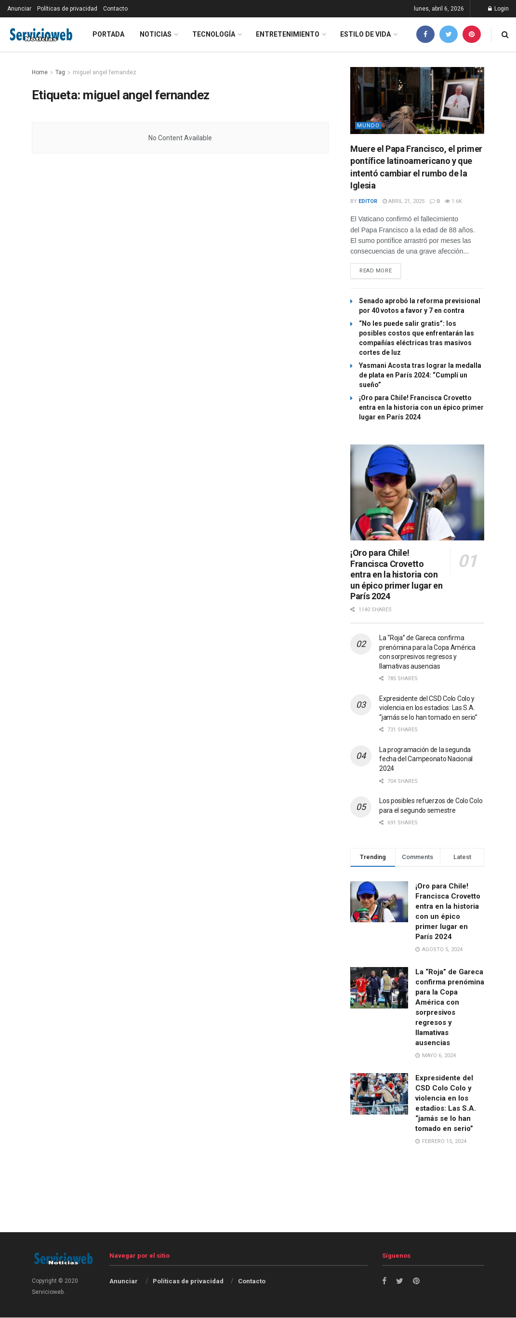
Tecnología (213, 34)
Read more (375, 272)
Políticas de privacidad (67, 8)
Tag (60, 72)
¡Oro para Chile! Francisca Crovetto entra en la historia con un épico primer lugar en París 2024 (421, 407)
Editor (367, 201)
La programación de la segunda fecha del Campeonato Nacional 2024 (426, 759)
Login (498, 8)
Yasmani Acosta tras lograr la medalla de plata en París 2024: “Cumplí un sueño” (420, 375)
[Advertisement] (258, 1208)
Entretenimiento (287, 34)
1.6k (453, 201)
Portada (108, 34)
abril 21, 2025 (403, 201)
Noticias (156, 34)
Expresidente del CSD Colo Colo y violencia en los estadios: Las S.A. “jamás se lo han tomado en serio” (428, 708)
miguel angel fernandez (104, 72)
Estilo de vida (365, 34)
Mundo (368, 125)
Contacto (115, 8)
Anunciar (19, 8)
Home (40, 72)
